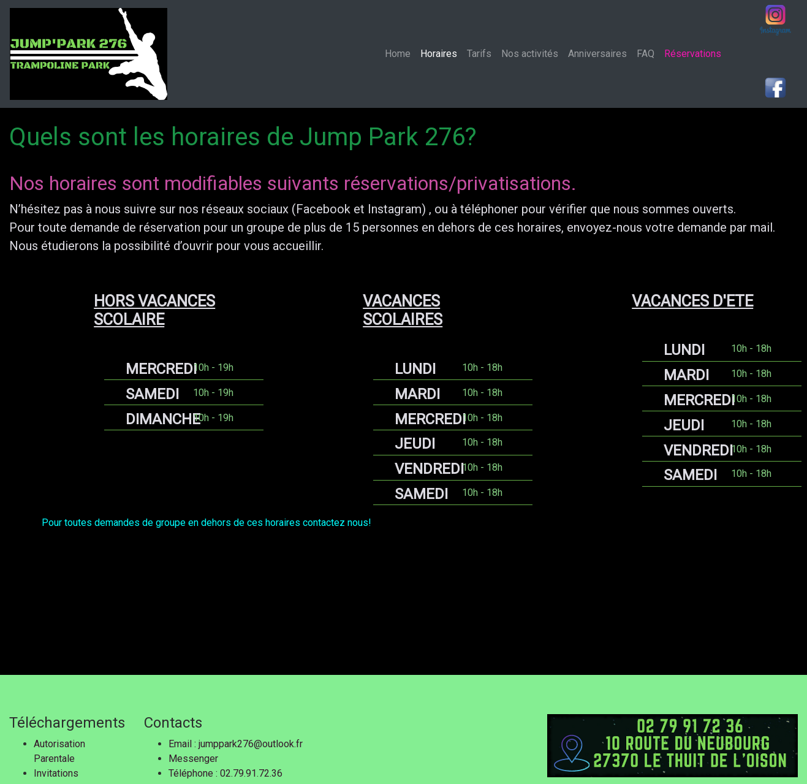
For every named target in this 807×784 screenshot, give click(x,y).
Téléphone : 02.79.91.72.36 (225, 773)
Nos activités (529, 53)
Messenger (193, 758)
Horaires (438, 53)
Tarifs (479, 53)
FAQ (645, 53)
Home (400, 53)
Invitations (56, 773)
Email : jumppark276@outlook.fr (236, 744)
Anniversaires (597, 53)
